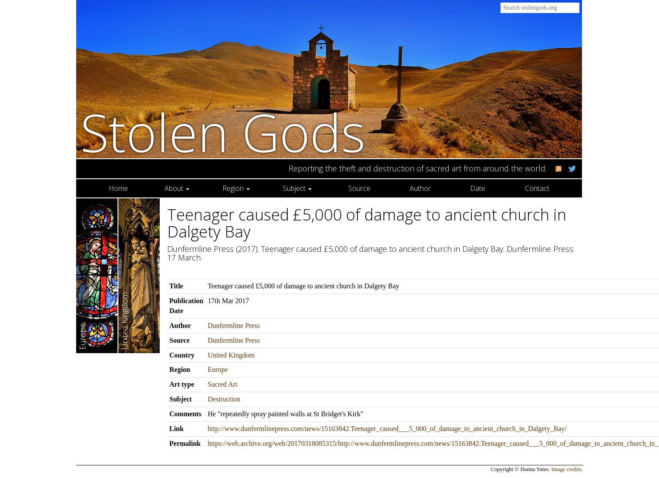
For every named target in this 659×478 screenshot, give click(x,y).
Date (477, 188)
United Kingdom (231, 355)
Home (118, 188)
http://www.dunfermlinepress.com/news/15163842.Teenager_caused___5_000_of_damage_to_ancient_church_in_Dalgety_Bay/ (387, 428)
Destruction (224, 399)
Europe (218, 369)
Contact (537, 188)
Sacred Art (222, 384)
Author (420, 188)
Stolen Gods (223, 132)
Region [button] (236, 188)
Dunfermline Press (234, 325)
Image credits (566, 469)
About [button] (177, 188)
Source (359, 188)
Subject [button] (297, 188)
